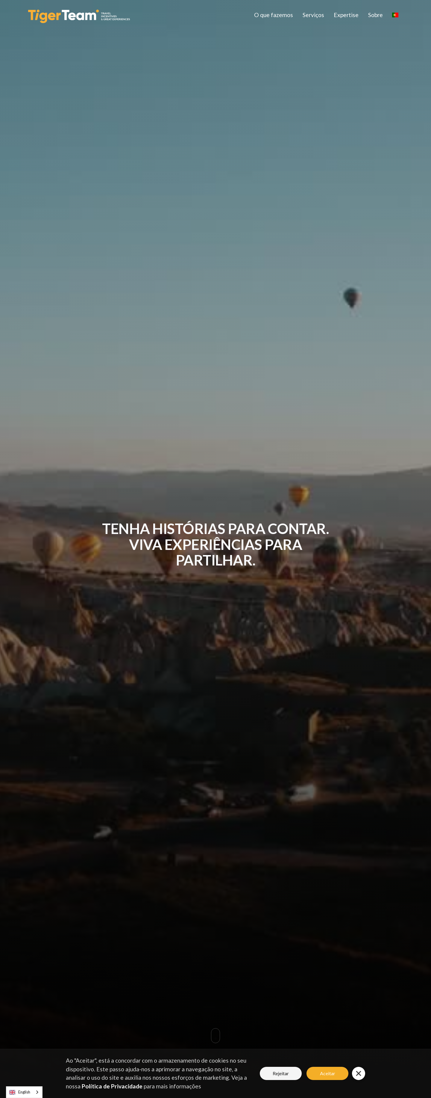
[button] (395, 15)
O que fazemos (273, 14)
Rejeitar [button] (281, 1073)
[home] (79, 15)
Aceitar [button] (327, 1073)
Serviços (313, 14)
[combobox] (24, 1092)
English (19, 1092)
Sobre (375, 14)
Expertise (346, 14)
